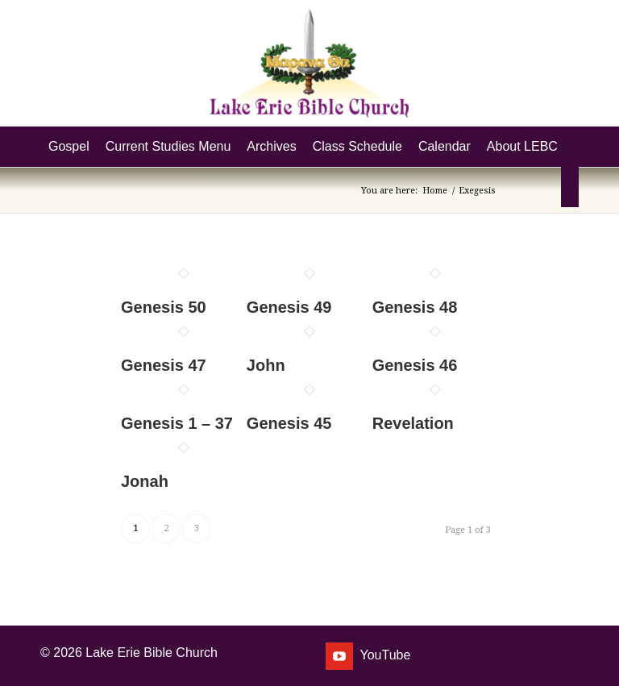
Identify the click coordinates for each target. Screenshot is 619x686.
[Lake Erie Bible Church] (309, 63)
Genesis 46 (415, 365)
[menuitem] (69, 147)
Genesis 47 (163, 365)
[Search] (570, 187)
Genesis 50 (163, 307)
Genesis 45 (289, 423)
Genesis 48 (415, 307)
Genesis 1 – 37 (177, 423)
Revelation (413, 423)
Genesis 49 (289, 307)
